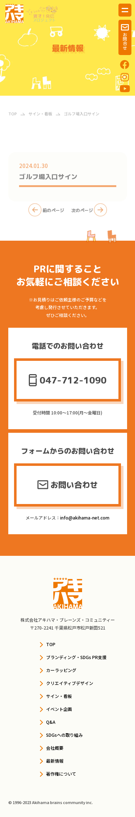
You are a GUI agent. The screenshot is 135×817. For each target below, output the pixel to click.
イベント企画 (59, 709)
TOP (50, 644)
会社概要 (54, 748)
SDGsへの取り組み (64, 735)
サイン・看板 (59, 696)
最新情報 (54, 761)
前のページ (46, 212)
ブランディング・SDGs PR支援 (76, 657)
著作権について (61, 774)
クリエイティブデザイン (69, 683)
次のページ (89, 212)
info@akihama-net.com (84, 517)
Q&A (50, 722)
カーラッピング (61, 670)
